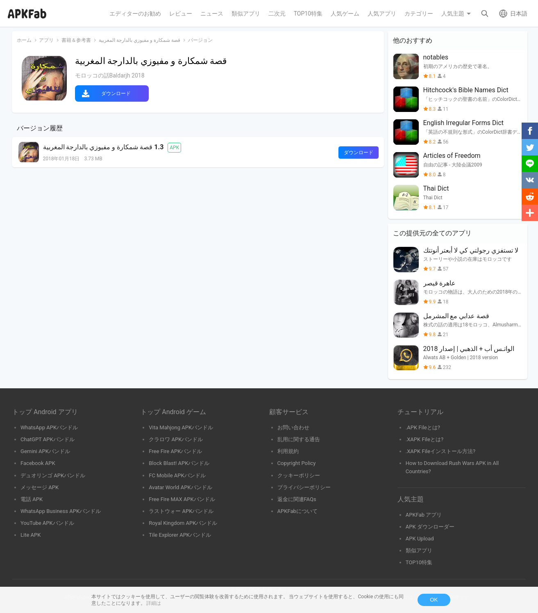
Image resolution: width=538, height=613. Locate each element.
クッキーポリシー (298, 475)
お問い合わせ (293, 427)
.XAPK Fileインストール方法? (440, 451)
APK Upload (420, 539)
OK (434, 600)
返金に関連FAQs (296, 499)
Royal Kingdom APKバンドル (183, 523)
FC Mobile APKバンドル (177, 475)
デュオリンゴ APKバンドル (52, 475)
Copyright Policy (296, 463)
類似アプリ (419, 550)
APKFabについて (297, 511)
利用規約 (288, 451)
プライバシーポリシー (304, 487)
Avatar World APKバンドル (180, 487)
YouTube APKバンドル (47, 523)
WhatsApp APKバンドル (49, 427)
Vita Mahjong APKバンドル (181, 427)
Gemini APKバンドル (45, 451)
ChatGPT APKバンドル (47, 439)
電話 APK (31, 499)
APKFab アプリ (424, 515)
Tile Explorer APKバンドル (180, 535)
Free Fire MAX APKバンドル (182, 499)
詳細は (153, 603)
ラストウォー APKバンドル (181, 511)
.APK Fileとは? (423, 427)
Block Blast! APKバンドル (179, 463)
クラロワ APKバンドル (176, 439)
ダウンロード (116, 93)
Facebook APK (37, 463)
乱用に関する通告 (298, 439)
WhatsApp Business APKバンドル (60, 511)
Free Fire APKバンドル (175, 451)
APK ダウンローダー (430, 527)
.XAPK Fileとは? (424, 439)
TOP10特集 (419, 562)
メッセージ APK (39, 487)
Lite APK (30, 535)
